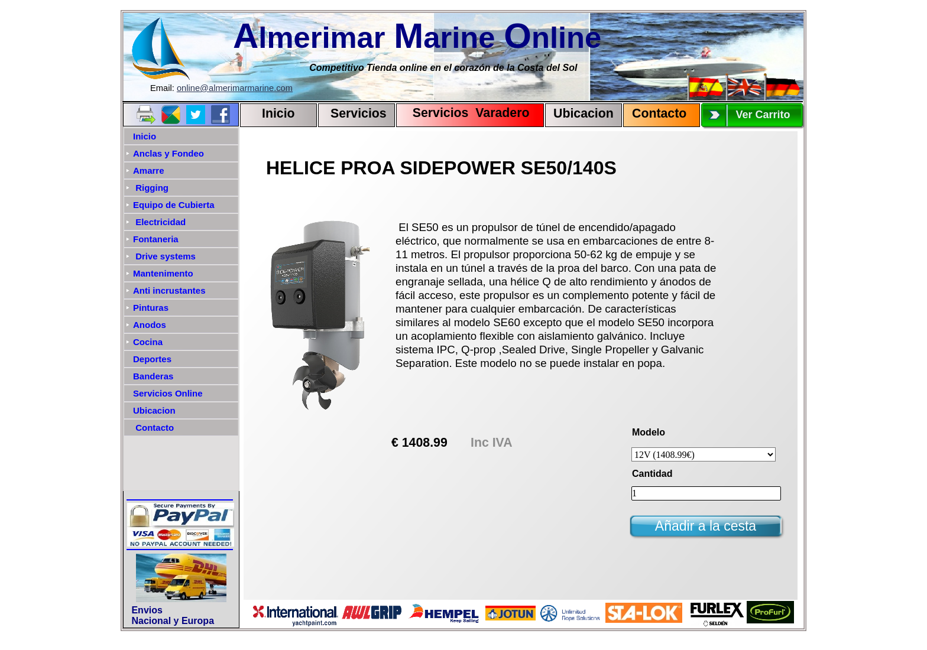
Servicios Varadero (465, 113)
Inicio (278, 113)
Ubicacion (583, 113)
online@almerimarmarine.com (235, 88)
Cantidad (652, 474)
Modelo (648, 432)
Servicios (358, 113)
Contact (655, 113)
